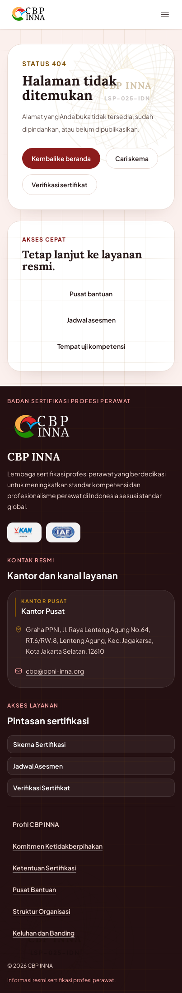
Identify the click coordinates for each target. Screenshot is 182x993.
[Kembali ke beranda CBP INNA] (43, 426)
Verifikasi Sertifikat (41, 788)
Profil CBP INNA (36, 824)
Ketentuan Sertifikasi (44, 868)
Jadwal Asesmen (38, 766)
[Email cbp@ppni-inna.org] (51, 671)
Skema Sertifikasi (39, 744)
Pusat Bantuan (34, 889)
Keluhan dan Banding (44, 933)
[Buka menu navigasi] (165, 14)
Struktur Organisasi (41, 911)
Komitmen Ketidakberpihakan (58, 846)
